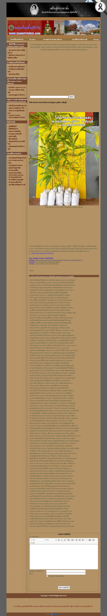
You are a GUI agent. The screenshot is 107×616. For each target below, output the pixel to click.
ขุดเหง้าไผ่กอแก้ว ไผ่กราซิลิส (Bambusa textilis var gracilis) (49, 348)
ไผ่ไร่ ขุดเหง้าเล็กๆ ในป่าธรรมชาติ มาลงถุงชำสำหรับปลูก (49, 298)
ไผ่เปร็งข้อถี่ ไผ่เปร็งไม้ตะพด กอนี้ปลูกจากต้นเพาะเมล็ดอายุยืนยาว (52, 390)
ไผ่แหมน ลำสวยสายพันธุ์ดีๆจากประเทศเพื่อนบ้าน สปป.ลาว (49, 501)
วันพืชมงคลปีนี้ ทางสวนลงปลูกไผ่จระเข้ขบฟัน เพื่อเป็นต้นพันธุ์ (50, 323)
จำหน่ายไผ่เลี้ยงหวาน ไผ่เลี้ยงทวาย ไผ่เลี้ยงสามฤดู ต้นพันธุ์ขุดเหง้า (52, 365)
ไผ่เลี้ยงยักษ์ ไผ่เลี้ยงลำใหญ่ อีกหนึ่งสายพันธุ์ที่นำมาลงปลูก (49, 509)
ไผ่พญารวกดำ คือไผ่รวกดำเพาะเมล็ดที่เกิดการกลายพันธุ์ (49, 385)
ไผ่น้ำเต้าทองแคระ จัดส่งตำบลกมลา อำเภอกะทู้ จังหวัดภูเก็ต (50, 305)
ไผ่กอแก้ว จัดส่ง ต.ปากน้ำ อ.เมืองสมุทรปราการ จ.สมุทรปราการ (51, 511)
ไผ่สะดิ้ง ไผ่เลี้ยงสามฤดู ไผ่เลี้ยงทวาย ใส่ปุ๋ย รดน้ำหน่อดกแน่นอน (51, 318)
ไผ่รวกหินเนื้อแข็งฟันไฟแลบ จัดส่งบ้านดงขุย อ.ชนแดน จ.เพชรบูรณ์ (52, 280)
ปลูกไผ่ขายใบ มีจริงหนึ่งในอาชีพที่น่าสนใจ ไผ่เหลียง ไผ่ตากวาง (51, 473)
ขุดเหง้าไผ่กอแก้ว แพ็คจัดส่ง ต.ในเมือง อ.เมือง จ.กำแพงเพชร (50, 333)
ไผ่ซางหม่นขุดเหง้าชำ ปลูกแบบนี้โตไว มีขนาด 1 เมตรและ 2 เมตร (52, 330)
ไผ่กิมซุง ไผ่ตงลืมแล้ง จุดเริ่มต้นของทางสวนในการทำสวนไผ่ (50, 524)
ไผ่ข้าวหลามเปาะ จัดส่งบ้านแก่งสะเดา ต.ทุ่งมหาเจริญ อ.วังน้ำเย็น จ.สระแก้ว (55, 436)
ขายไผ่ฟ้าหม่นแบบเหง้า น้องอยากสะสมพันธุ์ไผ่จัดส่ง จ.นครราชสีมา (52, 416)
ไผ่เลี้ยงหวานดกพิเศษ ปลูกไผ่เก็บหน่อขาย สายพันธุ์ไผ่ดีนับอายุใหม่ (52, 340)
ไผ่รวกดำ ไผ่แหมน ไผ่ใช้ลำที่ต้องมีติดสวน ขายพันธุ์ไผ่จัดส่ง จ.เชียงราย (53, 426)
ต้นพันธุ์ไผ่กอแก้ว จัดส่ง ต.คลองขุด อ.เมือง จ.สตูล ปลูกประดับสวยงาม (53, 453)
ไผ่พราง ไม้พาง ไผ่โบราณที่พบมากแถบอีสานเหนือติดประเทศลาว (52, 308)
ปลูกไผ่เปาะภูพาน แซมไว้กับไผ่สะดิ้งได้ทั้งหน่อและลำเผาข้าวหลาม (52, 285)
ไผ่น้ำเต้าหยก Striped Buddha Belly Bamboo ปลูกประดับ (48, 504)
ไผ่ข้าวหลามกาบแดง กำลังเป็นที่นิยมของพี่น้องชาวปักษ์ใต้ (49, 516)
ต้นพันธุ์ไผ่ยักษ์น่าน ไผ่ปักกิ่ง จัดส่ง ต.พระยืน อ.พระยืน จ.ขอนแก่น (51, 476)
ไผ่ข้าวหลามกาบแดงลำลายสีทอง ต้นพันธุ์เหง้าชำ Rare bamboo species (53, 345)
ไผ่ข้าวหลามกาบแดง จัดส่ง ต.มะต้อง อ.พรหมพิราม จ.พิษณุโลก (51, 514)
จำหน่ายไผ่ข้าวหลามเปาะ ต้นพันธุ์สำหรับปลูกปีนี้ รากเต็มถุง (50, 295)
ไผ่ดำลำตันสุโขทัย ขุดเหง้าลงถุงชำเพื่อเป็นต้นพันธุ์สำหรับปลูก (50, 320)
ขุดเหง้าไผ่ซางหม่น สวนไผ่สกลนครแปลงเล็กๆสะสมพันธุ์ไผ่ (49, 363)
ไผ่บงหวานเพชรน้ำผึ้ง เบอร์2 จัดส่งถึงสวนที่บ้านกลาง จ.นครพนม (51, 360)
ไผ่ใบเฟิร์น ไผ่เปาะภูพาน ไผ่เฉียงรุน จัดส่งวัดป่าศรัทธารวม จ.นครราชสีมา (54, 448)
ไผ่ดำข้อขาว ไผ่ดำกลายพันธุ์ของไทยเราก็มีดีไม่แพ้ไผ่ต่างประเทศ (52, 521)
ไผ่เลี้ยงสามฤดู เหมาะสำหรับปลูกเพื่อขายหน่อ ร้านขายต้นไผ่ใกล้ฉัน (52, 355)
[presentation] (62, 581)
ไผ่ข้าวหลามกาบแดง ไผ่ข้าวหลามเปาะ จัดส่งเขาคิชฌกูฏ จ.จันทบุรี (52, 406)
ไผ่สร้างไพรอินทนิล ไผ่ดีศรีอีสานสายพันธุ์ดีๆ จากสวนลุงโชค (50, 380)
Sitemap (96, 39)
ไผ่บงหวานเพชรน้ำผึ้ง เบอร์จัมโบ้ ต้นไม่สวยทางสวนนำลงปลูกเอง (51, 488)
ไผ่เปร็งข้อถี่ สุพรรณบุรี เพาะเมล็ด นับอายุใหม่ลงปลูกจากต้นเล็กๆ (51, 498)
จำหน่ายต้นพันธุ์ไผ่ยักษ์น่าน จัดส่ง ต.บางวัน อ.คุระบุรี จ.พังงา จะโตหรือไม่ (54, 411)
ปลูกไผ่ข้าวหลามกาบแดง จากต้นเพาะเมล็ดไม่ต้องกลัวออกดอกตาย (52, 471)
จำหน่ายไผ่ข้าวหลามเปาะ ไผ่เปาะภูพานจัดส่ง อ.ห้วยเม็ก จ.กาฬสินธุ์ (52, 373)
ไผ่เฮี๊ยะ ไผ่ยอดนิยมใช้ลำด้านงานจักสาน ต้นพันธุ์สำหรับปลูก (50, 310)
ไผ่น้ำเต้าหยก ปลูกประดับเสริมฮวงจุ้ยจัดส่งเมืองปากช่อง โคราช (51, 287)
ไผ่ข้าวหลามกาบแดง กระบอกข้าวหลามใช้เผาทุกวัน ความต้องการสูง (53, 313)
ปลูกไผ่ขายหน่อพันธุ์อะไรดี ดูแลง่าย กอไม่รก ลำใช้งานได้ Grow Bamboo (54, 350)
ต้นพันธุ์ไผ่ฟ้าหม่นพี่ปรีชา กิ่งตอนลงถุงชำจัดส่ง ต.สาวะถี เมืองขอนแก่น (53, 458)
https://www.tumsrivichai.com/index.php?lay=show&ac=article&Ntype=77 (59, 260)
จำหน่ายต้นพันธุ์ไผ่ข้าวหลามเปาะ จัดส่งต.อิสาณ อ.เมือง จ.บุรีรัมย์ (52, 398)
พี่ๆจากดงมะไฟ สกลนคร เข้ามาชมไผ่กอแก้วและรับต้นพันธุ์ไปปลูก (52, 423)
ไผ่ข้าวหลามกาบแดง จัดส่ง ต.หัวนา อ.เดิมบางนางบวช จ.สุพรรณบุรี (52, 378)
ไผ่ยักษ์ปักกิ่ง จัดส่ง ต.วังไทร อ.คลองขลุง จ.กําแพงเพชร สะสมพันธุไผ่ (52, 403)
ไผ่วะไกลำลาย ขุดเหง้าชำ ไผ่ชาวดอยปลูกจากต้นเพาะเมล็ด (50, 328)
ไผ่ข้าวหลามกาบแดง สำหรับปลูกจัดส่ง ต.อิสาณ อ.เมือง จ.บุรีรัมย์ (51, 396)
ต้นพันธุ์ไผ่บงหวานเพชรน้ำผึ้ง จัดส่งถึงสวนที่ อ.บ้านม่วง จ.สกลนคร (52, 481)
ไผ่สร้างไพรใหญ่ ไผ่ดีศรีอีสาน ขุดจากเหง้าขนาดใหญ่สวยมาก (50, 468)
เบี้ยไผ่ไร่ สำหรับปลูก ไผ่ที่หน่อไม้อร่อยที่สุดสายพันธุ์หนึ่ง (49, 293)
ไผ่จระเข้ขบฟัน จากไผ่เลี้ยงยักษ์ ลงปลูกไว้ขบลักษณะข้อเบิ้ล (50, 506)
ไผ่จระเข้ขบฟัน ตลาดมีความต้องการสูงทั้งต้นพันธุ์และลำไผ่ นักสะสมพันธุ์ (54, 441)
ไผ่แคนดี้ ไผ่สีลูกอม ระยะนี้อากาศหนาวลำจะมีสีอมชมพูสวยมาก (51, 383)
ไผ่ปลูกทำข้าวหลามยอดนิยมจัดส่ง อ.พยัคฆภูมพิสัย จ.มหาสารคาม (52, 290)
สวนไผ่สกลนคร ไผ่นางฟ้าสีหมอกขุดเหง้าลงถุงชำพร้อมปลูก (49, 486)
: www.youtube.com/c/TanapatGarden (43, 263)
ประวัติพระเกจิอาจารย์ (79, 39)
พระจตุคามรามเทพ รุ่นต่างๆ (52, 39)
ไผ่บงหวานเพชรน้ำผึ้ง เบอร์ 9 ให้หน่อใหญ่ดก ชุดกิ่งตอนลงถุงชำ (51, 401)
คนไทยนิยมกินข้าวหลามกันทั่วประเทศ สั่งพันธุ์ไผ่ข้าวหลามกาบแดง (52, 496)
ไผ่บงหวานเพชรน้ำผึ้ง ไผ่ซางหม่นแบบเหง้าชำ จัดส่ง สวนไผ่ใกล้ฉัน (52, 358)
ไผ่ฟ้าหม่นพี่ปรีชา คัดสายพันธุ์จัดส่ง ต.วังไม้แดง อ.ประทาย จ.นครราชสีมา (54, 428)
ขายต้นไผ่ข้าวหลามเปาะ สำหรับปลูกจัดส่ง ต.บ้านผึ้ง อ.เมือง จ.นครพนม (53, 418)
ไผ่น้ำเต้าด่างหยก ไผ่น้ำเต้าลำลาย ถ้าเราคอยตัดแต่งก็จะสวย (50, 491)
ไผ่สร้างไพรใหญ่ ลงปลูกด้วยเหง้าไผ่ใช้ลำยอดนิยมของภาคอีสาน (51, 375)
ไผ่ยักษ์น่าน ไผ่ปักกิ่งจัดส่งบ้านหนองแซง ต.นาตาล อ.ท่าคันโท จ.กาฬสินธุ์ (54, 431)
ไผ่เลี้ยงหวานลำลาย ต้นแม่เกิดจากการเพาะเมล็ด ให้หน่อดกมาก (51, 451)
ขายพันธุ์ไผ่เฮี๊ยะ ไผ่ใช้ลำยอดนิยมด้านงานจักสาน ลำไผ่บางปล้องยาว (53, 413)
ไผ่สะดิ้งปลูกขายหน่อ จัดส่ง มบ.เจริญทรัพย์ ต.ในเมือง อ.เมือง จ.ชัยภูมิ (53, 338)
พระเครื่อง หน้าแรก (16, 39)
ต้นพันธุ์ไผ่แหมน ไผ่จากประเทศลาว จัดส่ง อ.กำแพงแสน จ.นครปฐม (52, 408)
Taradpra (32, 39)
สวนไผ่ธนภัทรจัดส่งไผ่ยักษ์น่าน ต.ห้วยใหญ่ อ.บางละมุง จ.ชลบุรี (51, 466)
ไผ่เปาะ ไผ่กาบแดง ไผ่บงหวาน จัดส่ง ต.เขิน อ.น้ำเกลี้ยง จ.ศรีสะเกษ (52, 463)
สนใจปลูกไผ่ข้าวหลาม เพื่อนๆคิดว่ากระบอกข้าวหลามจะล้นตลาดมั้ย (52, 483)
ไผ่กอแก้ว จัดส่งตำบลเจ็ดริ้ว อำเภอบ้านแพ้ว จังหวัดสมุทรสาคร (51, 478)
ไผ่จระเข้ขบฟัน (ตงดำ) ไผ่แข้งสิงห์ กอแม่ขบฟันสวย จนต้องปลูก (51, 446)
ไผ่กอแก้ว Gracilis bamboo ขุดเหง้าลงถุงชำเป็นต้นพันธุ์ (48, 315)
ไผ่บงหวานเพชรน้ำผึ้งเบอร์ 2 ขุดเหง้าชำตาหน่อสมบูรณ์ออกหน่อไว (52, 343)
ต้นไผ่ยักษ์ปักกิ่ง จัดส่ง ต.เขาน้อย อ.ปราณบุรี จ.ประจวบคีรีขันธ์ (51, 393)
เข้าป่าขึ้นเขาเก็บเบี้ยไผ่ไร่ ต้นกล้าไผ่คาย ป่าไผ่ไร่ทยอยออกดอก (51, 300)
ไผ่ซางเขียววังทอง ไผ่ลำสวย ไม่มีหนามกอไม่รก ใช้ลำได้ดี (49, 388)
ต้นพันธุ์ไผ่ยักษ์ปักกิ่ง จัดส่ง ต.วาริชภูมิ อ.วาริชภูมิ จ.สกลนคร (50, 456)
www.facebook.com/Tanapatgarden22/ (48, 262)
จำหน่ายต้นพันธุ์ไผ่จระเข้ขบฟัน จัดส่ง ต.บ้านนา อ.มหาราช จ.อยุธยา (52, 438)
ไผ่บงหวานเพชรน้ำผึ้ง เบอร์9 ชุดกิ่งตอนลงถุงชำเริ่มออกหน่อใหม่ (51, 493)
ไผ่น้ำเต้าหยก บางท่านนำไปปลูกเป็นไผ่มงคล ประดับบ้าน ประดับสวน (53, 443)
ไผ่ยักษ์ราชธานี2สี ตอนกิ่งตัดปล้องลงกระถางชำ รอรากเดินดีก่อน (51, 461)
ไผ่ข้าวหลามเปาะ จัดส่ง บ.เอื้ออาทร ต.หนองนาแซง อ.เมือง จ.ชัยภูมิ (52, 433)
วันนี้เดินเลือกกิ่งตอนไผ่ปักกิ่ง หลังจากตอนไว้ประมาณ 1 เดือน (50, 519)
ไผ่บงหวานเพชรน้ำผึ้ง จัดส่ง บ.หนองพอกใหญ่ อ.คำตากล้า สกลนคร (52, 526)
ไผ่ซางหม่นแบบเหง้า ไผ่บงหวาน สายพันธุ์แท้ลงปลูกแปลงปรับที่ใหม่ (52, 353)
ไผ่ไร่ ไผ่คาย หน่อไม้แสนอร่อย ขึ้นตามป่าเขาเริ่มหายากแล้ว (50, 303)
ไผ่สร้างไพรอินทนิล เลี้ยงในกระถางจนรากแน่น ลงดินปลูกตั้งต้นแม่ (52, 335)
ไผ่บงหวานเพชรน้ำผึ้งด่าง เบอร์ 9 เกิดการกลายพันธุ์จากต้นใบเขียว (52, 282)
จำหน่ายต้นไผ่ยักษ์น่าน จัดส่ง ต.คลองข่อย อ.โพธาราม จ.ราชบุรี (51, 421)
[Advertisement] (64, 57)
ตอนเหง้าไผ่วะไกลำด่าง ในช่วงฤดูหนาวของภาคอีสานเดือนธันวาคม (52, 370)
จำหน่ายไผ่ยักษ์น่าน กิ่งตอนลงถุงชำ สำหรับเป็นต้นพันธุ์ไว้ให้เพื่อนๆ (52, 368)
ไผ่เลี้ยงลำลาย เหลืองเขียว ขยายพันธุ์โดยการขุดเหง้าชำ (48, 325)
